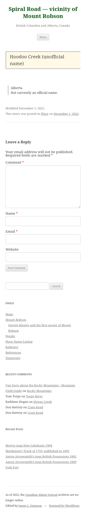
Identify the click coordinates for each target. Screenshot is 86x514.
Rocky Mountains (39, 391)
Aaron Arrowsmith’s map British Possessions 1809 (41, 462)
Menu (42, 37)
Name (12, 213)
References (13, 352)
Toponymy (13, 358)
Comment (15, 162)
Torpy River (34, 396)
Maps (9, 314)
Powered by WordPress (64, 506)
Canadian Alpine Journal (41, 495)
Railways (12, 347)
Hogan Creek (42, 402)
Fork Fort (12, 467)
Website (12, 249)
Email (12, 231)
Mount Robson (16, 320)
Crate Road (35, 407)
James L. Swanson (30, 506)
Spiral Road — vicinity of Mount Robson (42, 12)
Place (44, 114)
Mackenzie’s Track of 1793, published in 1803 (37, 451)
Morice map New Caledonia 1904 (29, 445)
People (10, 336)
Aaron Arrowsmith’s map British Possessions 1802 (41, 456)
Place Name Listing (19, 341)
